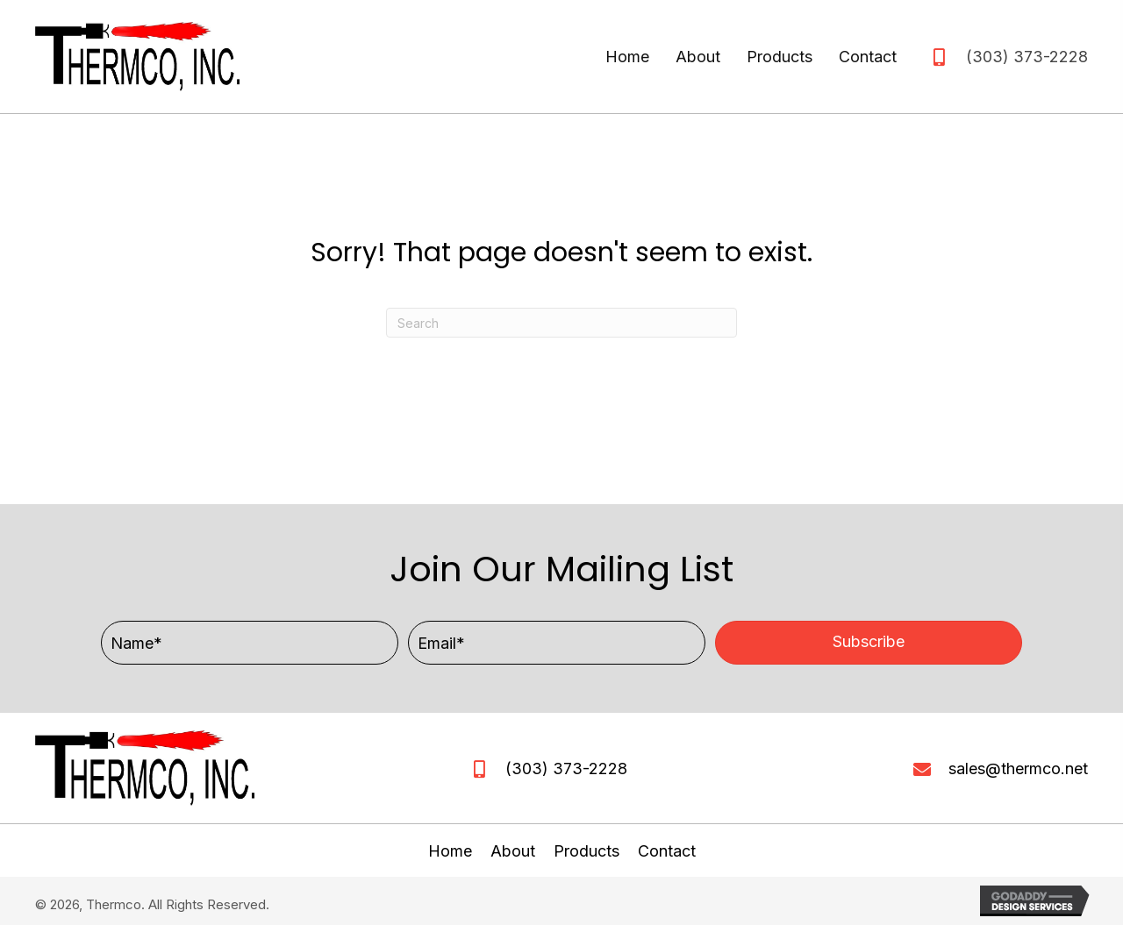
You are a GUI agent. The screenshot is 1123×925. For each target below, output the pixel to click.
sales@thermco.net (1018, 768)
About (512, 851)
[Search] (561, 323)
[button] (868, 643)
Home (450, 851)
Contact (667, 851)
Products (586, 851)
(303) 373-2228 (1027, 56)
